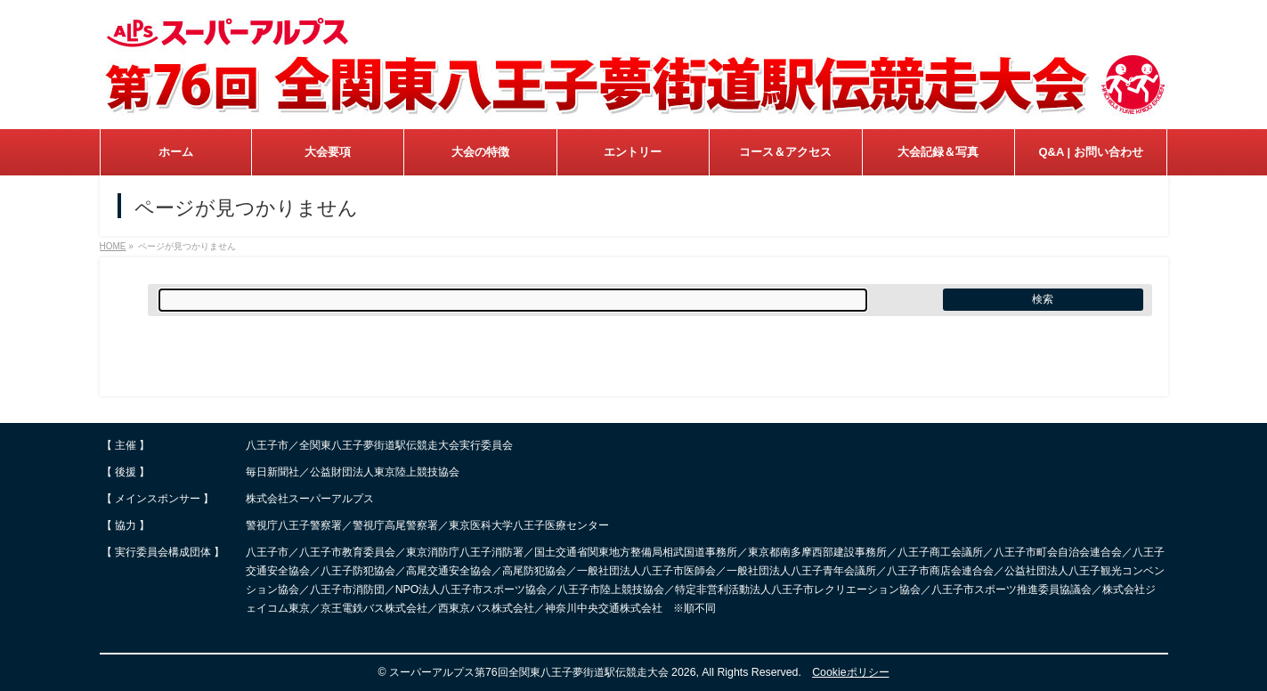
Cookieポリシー (850, 672)
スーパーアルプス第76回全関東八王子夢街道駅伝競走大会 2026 (542, 672)
